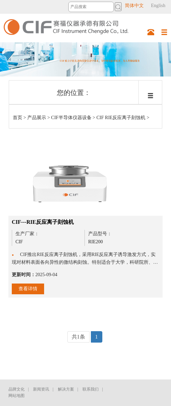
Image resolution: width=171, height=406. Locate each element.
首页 (17, 117)
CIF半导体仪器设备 (71, 117)
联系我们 (90, 389)
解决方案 (66, 389)
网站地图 (16, 395)
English (158, 5)
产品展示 (36, 117)
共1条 (78, 337)
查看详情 (28, 288)
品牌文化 (16, 389)
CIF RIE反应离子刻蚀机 (121, 117)
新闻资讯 (41, 389)
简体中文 (134, 5)
